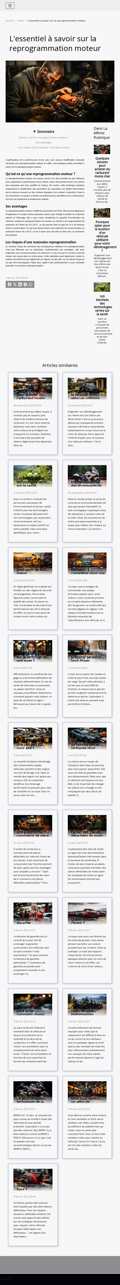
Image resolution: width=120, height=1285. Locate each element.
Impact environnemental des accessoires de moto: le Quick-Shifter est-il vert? (86, 486)
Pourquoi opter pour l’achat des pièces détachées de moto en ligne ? (88, 834)
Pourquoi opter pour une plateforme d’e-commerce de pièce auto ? (34, 834)
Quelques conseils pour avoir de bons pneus (32, 569)
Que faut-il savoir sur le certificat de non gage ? (32, 657)
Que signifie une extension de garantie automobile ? (30, 921)
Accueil (10, 20)
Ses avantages (44, 142)
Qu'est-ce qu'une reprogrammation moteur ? (44, 137)
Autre (21, 20)
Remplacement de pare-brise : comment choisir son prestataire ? (32, 1012)
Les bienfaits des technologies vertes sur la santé (103, 305)
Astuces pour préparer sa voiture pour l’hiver (87, 657)
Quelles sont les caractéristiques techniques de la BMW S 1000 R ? (30, 1100)
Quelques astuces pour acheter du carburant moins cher (102, 167)
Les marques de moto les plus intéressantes (84, 1010)
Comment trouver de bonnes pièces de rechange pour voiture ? (87, 746)
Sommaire (45, 131)
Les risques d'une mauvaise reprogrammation (44, 147)
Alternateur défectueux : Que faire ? (31, 1186)
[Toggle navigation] (10, 5)
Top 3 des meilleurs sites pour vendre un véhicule (87, 1098)
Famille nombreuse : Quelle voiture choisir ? (88, 919)
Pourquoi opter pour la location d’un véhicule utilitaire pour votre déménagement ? (105, 236)
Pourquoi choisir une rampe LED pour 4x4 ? (30, 744)
